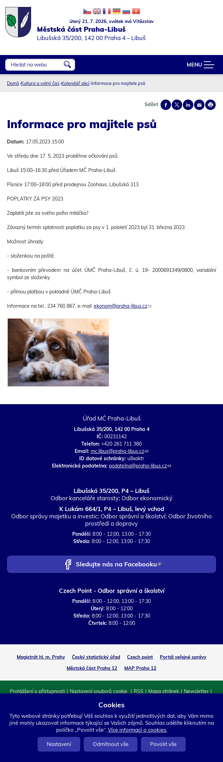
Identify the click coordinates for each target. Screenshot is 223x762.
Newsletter (196, 691)
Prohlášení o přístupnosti (37, 691)
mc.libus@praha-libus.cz (119, 451)
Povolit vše (163, 744)
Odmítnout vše (110, 744)
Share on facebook (166, 105)
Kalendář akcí (75, 83)
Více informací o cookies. (137, 729)
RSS (138, 691)
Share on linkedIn (188, 105)
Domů (13, 83)
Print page (210, 105)
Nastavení (59, 744)
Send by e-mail (199, 105)
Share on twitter (177, 105)
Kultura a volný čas (40, 83)
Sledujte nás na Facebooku (118, 564)
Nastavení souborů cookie (99, 691)
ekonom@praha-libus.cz (122, 306)
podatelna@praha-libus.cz (140, 466)
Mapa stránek (163, 691)
